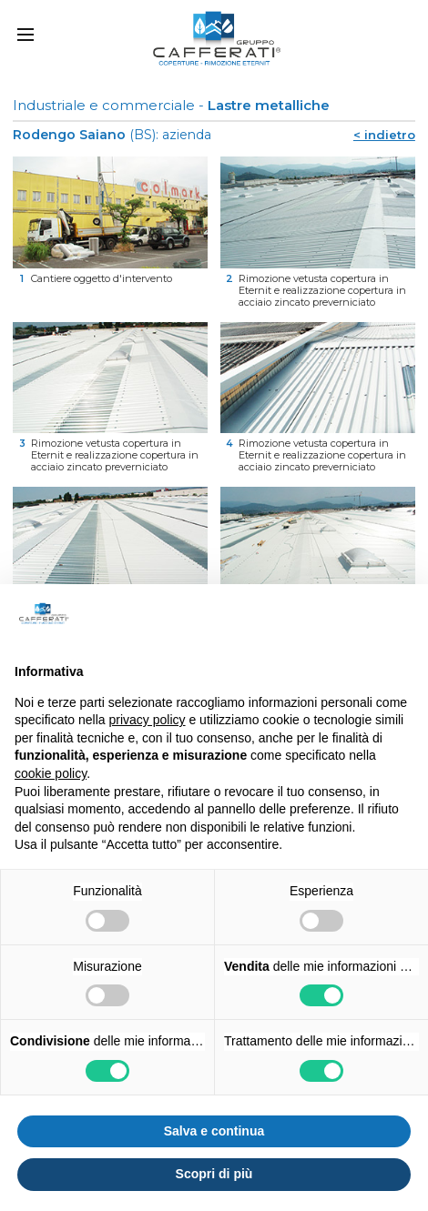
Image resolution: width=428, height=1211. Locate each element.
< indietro (384, 134)
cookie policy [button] (51, 773)
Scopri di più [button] (214, 1173)
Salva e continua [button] (214, 1131)
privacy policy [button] (147, 719)
